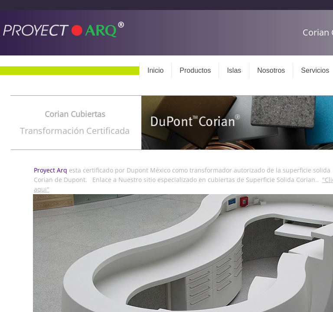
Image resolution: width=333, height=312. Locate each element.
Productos (195, 70)
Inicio (155, 70)
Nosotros (271, 70)
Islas (234, 70)
